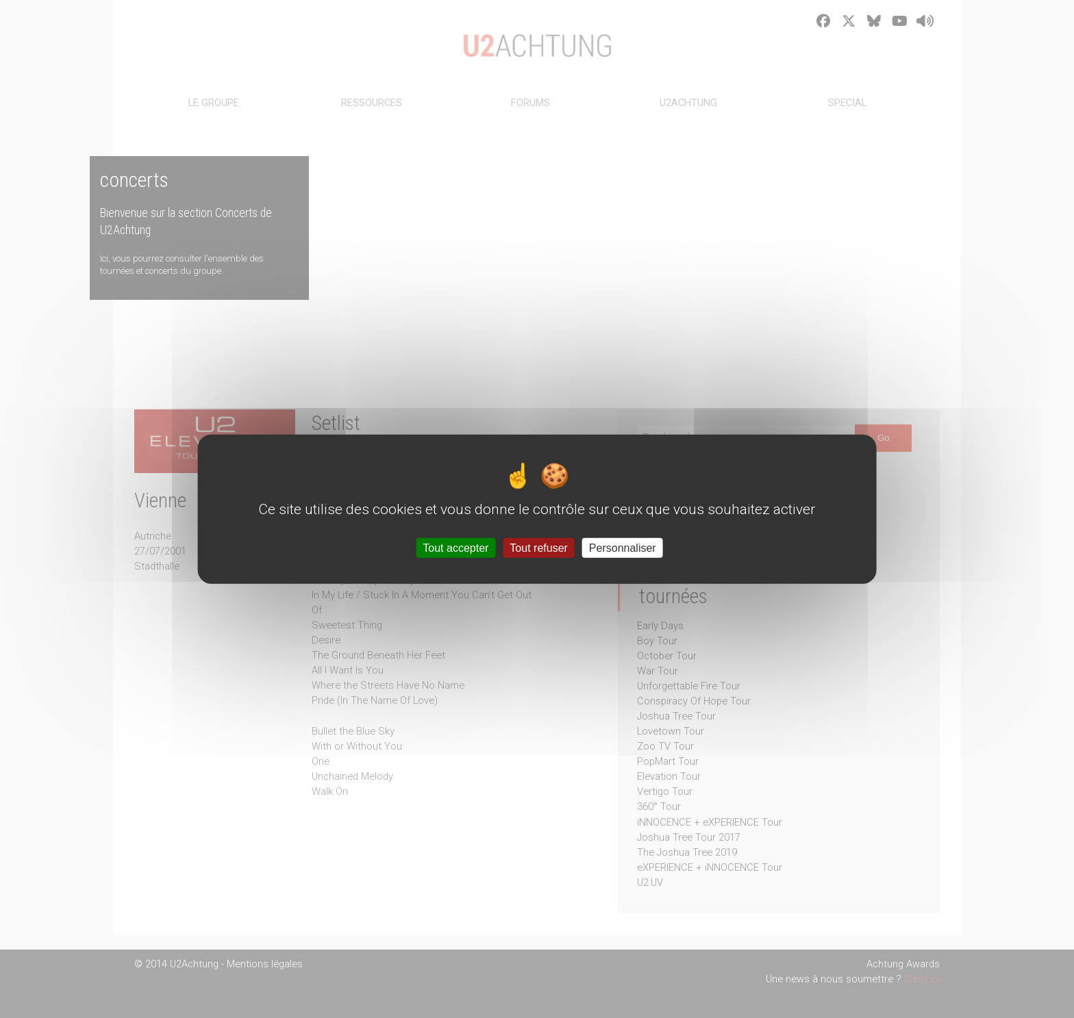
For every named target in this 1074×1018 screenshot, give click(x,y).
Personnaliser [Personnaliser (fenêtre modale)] (622, 548)
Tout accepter (455, 548)
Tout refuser (538, 548)
